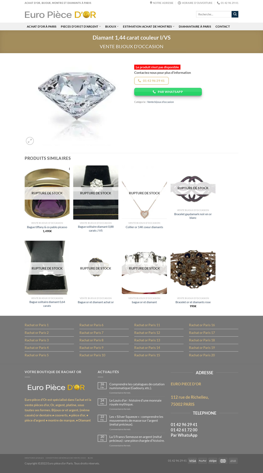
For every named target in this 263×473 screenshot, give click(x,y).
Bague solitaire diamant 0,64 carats (47, 305)
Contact (223, 26)
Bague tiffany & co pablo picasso (47, 227)
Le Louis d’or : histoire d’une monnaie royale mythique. (136, 406)
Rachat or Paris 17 (202, 335)
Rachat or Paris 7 (91, 335)
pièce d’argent (35, 424)
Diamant (84, 424)
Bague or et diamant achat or (96, 303)
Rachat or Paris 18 (202, 342)
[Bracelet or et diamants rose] (193, 269)
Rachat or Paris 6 (91, 327)
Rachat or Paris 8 (91, 342)
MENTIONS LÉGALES (35, 462)
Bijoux (112, 26)
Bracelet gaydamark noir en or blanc (193, 216)
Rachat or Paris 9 (91, 350)
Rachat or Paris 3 (37, 342)
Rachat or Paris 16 (202, 327)
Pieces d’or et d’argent (81, 26)
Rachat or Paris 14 (147, 350)
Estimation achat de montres (149, 26)
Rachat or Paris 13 (147, 342)
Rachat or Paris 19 (202, 350)
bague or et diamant (144, 303)
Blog (94, 462)
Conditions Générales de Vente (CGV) (68, 462)
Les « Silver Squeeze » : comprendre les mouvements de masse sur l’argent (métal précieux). (137, 424)
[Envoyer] (234, 14)
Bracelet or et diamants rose (193, 303)
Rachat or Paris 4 (37, 350)
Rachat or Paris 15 (147, 358)
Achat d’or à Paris (42, 26)
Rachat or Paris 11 (147, 327)
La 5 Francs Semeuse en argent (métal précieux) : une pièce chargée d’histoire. (137, 443)
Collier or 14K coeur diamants (144, 227)
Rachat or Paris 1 (37, 327)
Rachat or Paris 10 (92, 358)
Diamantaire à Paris (195, 26)
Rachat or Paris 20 (202, 358)
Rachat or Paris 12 (147, 335)
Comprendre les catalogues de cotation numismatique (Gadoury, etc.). (137, 389)
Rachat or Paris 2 (37, 335)
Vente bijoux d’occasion (131, 47)
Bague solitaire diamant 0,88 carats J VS (96, 229)
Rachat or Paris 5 (37, 358)
